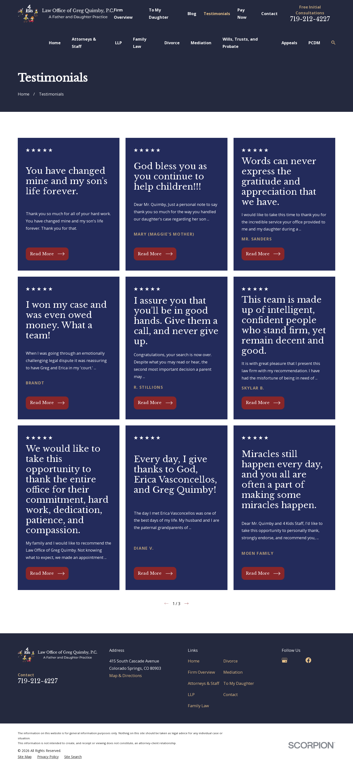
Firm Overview (201, 672)
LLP (191, 694)
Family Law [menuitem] (139, 42)
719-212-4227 (310, 19)
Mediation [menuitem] (201, 42)
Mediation (233, 672)
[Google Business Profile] (284, 660)
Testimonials (217, 13)
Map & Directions (125, 675)
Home (193, 661)
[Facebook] (308, 660)
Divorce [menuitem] (172, 42)
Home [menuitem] (55, 42)
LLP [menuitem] (118, 42)
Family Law (198, 705)
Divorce (230, 661)
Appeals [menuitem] (289, 42)
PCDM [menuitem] (314, 42)
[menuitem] (25, 757)
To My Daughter (238, 683)
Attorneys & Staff (203, 683)
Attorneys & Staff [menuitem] (84, 42)
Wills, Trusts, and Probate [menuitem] (240, 42)
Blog (192, 13)
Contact (269, 13)
